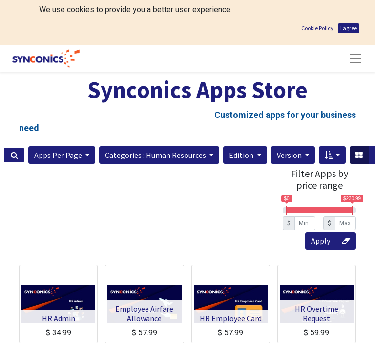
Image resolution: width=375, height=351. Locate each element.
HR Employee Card (231, 273)
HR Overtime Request (316, 268)
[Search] (14, 110)
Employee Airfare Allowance (144, 268)
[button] (61, 110)
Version (290, 110)
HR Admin (58, 273)
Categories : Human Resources (156, 110)
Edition (242, 110)
